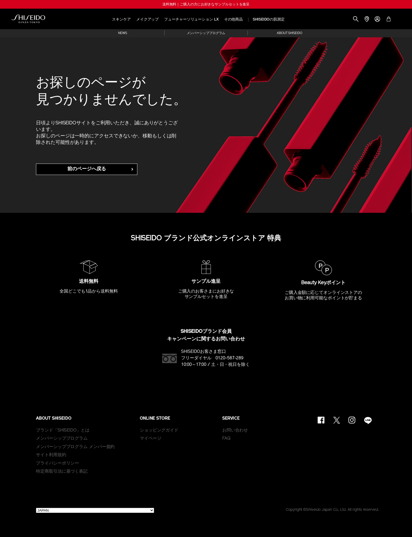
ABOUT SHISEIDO (289, 33)
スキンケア (121, 20)
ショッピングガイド (159, 430)
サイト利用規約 (51, 455)
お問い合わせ (235, 430)
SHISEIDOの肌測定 (269, 20)
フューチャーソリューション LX (191, 20)
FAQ (226, 438)
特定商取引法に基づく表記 (62, 471)
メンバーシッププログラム (206, 33)
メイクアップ (147, 20)
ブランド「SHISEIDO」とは (62, 430)
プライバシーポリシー (57, 463)
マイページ (150, 438)
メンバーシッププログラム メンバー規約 (75, 447)
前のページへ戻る (86, 169)
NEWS (122, 33)
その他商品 (233, 20)
